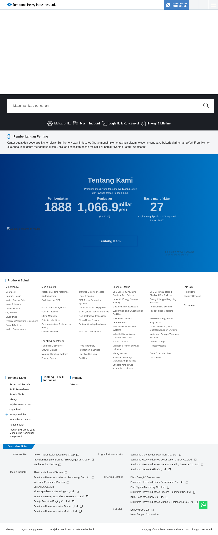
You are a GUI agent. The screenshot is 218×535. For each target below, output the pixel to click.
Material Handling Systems (54, 353)
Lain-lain (188, 286)
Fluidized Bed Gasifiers (161, 310)
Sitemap (74, 383)
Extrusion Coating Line (90, 330)
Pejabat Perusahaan (20, 403)
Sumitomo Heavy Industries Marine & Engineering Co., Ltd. (162, 501)
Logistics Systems (88, 353)
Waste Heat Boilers (122, 317)
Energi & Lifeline (121, 286)
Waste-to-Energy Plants (162, 317)
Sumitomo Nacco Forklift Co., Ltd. (148, 468)
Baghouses (155, 321)
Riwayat (13, 398)
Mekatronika (12, 286)
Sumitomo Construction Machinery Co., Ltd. (153, 453)
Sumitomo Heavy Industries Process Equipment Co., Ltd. (160, 491)
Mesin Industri (48, 286)
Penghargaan (16, 423)
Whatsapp (138, 146)
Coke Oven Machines (160, 352)
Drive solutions (13, 307)
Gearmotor (11, 291)
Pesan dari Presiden (20, 383)
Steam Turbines (120, 340)
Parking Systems (49, 357)
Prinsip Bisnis (16, 393)
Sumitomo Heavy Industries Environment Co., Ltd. (157, 481)
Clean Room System (89, 319)
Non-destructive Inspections (92, 315)
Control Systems (14, 324)
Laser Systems (86, 295)
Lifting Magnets (49, 315)
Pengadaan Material (20, 418)
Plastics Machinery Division (48, 471)
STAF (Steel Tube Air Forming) (94, 311)
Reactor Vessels (158, 344)
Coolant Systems (49, 330)
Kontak (203, 4)
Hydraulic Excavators (51, 344)
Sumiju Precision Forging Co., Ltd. (52, 500)
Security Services (192, 295)
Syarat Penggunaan (32, 528)
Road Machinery (87, 344)
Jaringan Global (17, 413)
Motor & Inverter (14, 303)
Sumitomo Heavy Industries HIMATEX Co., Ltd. (59, 495)
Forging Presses (49, 311)
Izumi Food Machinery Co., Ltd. (147, 496)
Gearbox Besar (13, 295)
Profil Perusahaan (19, 388)
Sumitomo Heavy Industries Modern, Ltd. (55, 510)
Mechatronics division (45, 463)
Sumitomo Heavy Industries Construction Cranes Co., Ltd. (161, 458)
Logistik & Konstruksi (52, 340)
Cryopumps (11, 315)
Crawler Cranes (49, 349)
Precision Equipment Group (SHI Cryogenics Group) (62, 458)
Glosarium (189, 304)
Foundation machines (89, 349)
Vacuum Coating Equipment (93, 306)
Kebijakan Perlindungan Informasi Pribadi (71, 528)
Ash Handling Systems (161, 306)
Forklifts (83, 357)
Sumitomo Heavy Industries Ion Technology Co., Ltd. (62, 476)
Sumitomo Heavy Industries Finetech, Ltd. (56, 505)
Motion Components (16, 328)
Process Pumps (158, 340)
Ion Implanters (48, 295)
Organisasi (15, 408)
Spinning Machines (50, 319)
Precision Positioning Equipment (22, 320)
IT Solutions (189, 291)
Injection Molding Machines (54, 291)
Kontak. (118, 146)
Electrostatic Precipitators (125, 306)
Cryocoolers (11, 311)
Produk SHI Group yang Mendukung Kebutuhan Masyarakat (22, 432)
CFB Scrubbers (120, 321)
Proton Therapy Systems (53, 306)
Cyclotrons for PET (50, 299)
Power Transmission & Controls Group (54, 453)
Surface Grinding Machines (92, 323)
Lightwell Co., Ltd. (140, 508)
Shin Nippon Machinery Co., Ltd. (147, 486)
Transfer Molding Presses (91, 291)
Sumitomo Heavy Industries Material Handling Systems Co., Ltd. (164, 463)
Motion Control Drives (16, 299)
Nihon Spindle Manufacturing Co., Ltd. (54, 490)
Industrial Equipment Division (49, 481)
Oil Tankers (155, 356)
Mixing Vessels (119, 352)
